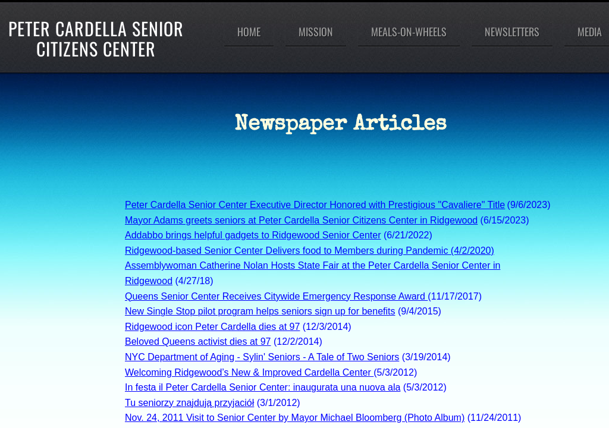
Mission (316, 31)
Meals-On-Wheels (409, 31)
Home (248, 31)
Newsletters (512, 31)
